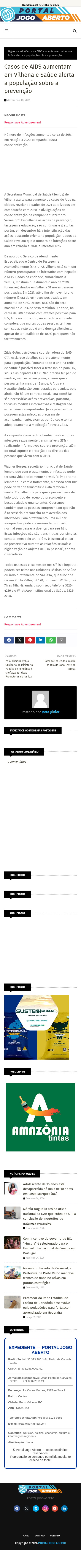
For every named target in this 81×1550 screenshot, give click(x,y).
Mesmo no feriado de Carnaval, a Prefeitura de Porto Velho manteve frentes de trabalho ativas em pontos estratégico (48, 1275)
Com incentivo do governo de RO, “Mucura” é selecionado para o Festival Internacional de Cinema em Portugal (49, 1246)
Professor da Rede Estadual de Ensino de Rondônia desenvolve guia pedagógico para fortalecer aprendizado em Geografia (46, 1305)
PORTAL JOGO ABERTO (52, 1543)
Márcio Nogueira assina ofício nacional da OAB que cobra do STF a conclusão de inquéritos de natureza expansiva (49, 1216)
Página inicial (15, 51)
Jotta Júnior (50, 712)
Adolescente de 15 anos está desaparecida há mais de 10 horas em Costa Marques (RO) (48, 1189)
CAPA (26, 1535)
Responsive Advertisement (22, 122)
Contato (40, 1535)
